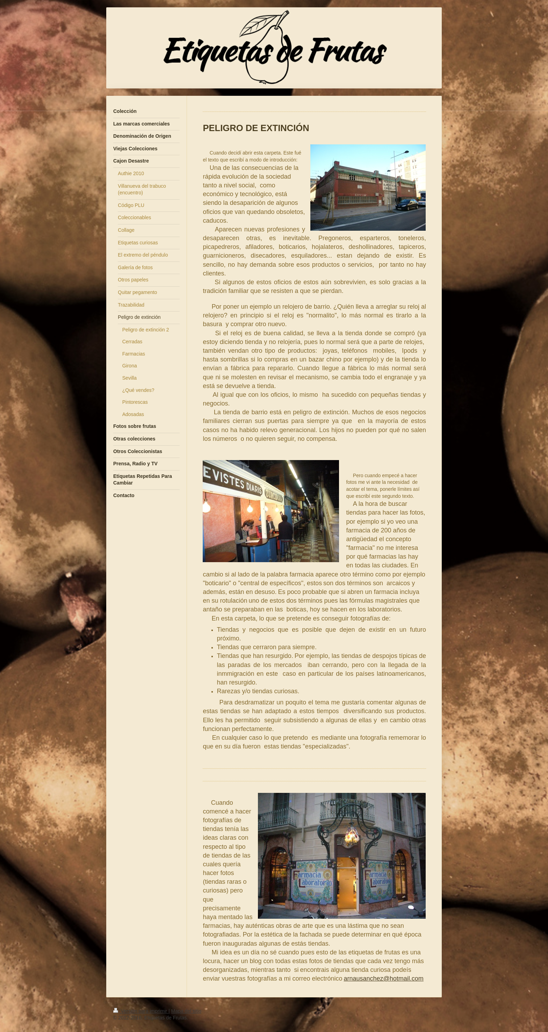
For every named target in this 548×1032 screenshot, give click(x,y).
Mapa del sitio (186, 1011)
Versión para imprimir (140, 1011)
